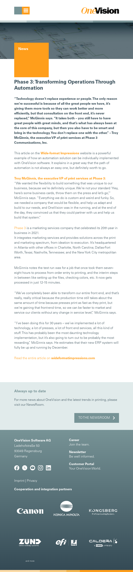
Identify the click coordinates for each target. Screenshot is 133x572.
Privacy (32, 481)
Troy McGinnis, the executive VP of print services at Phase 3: (60, 178)
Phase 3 (20, 228)
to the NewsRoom (94, 418)
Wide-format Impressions (60, 153)
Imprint (19, 481)
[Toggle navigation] (22, 10)
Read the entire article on (54, 358)
